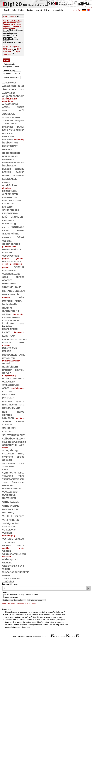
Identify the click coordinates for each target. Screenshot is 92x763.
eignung (7, 182)
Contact (30, 10)
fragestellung (10, 233)
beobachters (10, 142)
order (5, 387)
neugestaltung (9, 376)
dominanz (19, 175)
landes (6, 332)
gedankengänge (11, 249)
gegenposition (10, 255)
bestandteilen (11, 152)
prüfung (8, 398)
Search (6, 10)
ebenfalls (9, 179)
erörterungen (12, 216)
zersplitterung (11, 578)
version (7, 532)
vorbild (7, 538)
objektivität (9, 381)
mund (6, 363)
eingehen (6, 188)
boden (20, 162)
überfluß (18, 482)
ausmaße (8, 120)
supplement (9, 466)
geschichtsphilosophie (13, 264)
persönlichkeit (17, 388)
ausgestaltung (11, 117)
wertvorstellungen (14, 553)
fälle (5, 230)
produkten (8, 394)
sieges (5, 448)
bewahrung (8, 159)
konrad (21, 324)
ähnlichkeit (10, 89)
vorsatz (19, 538)
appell (6, 106)
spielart (7, 459)
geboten (7, 240)
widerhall (6, 557)
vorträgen (8, 542)
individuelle (9, 304)
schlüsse (7, 431)
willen (6, 568)
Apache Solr (61, 636)
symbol (6, 469)
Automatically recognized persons (11, 65)
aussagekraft (19, 121)
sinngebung (10, 450)
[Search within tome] (11, 46)
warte (20, 545)
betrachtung (9, 156)
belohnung (19, 139)
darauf (20, 171)
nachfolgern (10, 366)
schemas (7, 424)
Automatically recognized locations (11, 72)
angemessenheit (13, 96)
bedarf (20, 129)
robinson (8, 418)
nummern (18, 378)
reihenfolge (11, 408)
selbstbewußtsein (13, 438)
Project (21, 10)
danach (6, 171)
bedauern (8, 133)
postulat (7, 391)
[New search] (11, 603)
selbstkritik (9, 444)
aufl (21, 110)
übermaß (8, 485)
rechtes (21, 405)
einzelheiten (10, 193)
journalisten (18, 314)
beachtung (8, 129)
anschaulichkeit (9, 99)
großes (7, 279)
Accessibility (58, 10)
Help (14, 10)
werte (21, 548)
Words (6, 60)
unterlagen (10, 501)
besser (7, 149)
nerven (6, 372)
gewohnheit (9, 270)
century (19, 168)
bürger (6, 168)
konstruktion (7, 326)
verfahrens (10, 520)
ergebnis (7, 206)
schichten (9, 428)
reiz (4, 411)
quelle (20, 401)
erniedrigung (10, 213)
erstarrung (9, 223)
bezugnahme (9, 162)
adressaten (9, 85)
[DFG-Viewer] (8, 49)
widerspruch (10, 559)
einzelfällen (9, 190)
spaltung (7, 456)
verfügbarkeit (11, 523)
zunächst (8, 581)
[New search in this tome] (26, 603)
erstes (6, 227)
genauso (20, 258)
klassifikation (10, 320)
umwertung (8, 494)
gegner (5, 258)
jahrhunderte (10, 310)
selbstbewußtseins (14, 441)
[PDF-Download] (12, 50)
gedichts (7, 252)
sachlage (20, 418)
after (21, 85)
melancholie (9, 347)
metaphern (8, 358)
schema (19, 421)
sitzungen (8, 453)
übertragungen (11, 488)
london (6, 342)
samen (6, 421)
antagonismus (10, 103)
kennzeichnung (11, 317)
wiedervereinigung (13, 565)
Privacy (47, 10)
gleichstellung (11, 273)
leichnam (8, 335)
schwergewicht (13, 435)
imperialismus (12, 301)
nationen (7, 369)
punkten (7, 401)
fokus (20, 230)
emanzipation (9, 197)
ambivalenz (8, 92)
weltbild (6, 548)
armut (5, 110)
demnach (7, 175)
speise (20, 456)
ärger (20, 106)
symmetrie (9, 472)
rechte (13, 404)
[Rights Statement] (11, 53)
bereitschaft (9, 145)
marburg (6, 345)
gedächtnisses (9, 247)
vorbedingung (8, 535)
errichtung (8, 220)
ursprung (8, 512)
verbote (19, 515)
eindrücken (9, 185)
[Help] (4, 603)
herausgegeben (13, 291)
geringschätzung (12, 261)
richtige (7, 414)
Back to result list (9, 16)
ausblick (8, 114)
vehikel (7, 516)
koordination (10, 328)
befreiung (8, 136)
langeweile (19, 332)
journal (7, 314)
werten (6, 550)
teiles (20, 472)
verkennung (9, 526)
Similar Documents (11, 77)
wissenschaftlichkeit (15, 572)
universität (9, 497)
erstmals (17, 227)
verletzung (9, 529)
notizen (6, 378)
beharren (8, 139)
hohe (21, 297)
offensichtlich (10, 384)
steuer (20, 463)
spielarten (8, 463)
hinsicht (6, 297)
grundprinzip (11, 287)
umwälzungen (10, 491)
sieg (21, 444)
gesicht (5, 267)
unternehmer (11, 505)
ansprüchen (7, 101)
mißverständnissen (11, 361)
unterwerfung (10, 509)
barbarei (7, 126)
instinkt (7, 307)
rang (5, 404)
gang (20, 237)
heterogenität (10, 294)
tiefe (21, 475)
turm (5, 482)
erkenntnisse (10, 209)
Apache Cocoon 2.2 (43, 636)
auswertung (9, 123)
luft (21, 342)
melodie (6, 350)
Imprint (39, 10)
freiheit (6, 237)
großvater (9, 283)
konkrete (8, 323)
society (21, 454)
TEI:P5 (73, 636)
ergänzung (8, 203)
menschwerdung (14, 354)
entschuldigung (11, 200)
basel (20, 126)
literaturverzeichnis (14, 339)
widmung (7, 562)
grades (20, 276)
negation (19, 369)
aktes (22, 90)
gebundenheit (11, 243)
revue (20, 411)
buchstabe (9, 165)
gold (5, 276)
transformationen (13, 478)
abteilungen (9, 82)
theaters (7, 475)
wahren (6, 545)
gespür (19, 267)
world (6, 575)
